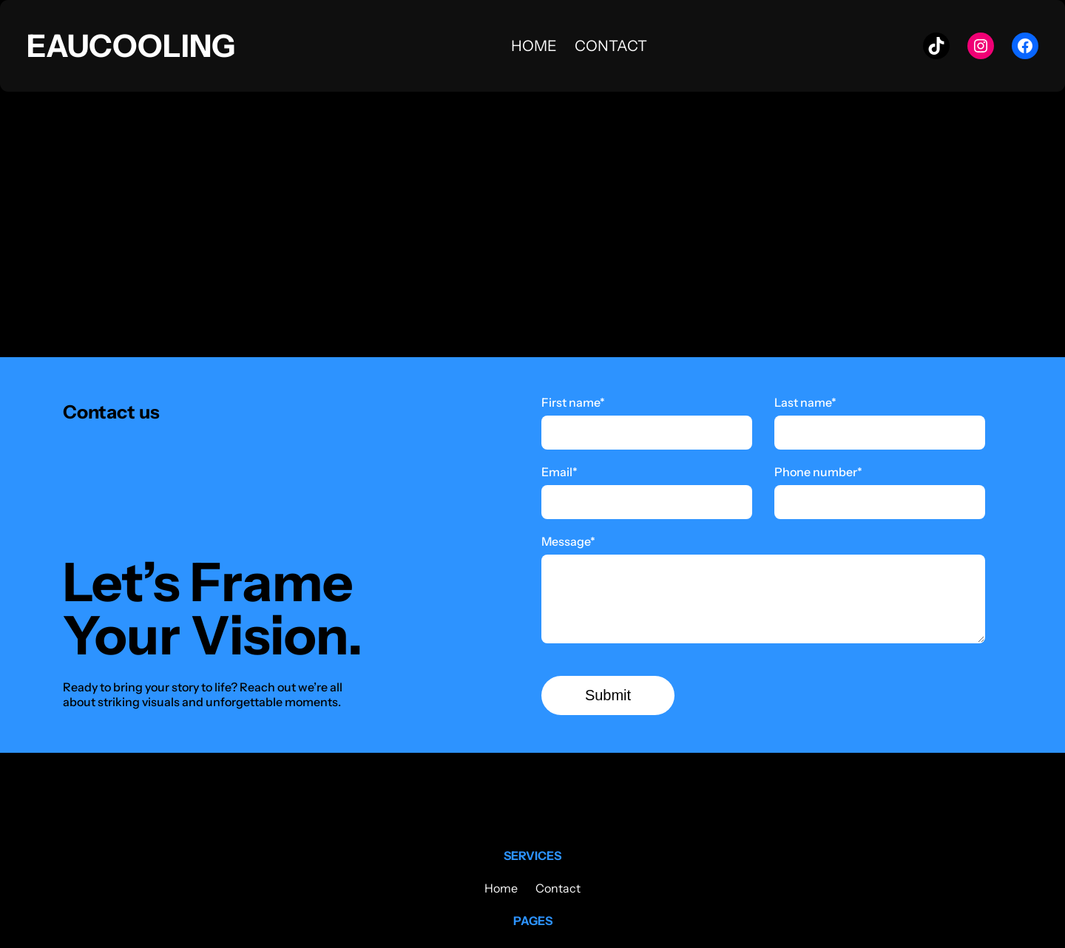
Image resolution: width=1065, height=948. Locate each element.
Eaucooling (131, 46)
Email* (559, 471)
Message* (568, 541)
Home (534, 46)
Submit (608, 695)
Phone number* (818, 471)
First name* (573, 402)
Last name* (805, 402)
